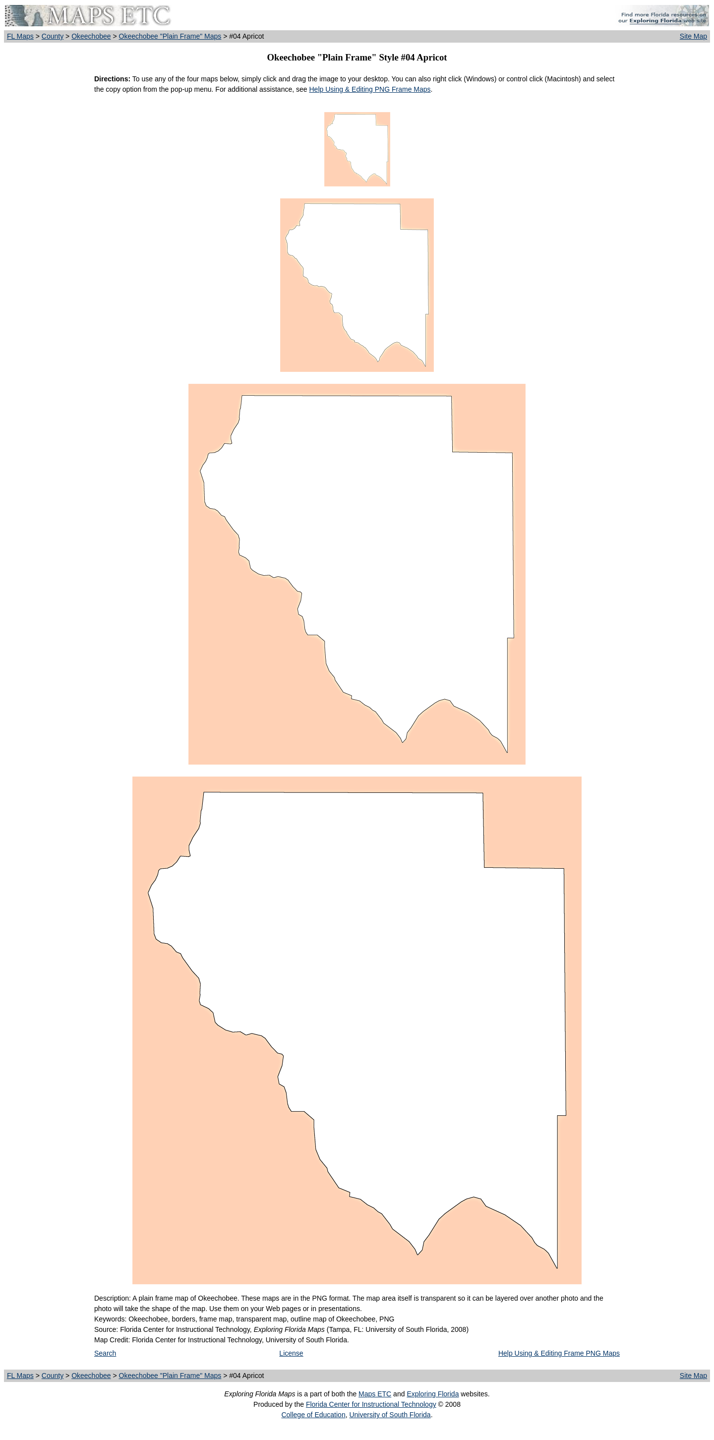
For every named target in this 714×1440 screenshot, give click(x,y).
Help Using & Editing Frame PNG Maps (559, 1353)
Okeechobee (91, 36)
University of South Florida (389, 1415)
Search (105, 1353)
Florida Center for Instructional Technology (371, 1404)
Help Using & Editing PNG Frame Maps (369, 89)
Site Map (693, 36)
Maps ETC (374, 1394)
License (291, 1353)
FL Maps (20, 36)
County (52, 36)
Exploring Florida (433, 1394)
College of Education (313, 1415)
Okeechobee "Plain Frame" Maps (170, 36)
